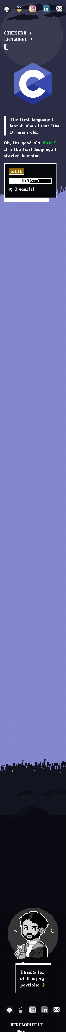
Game (17, 171)
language (15, 39)
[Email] (59, 8)
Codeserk (15, 33)
